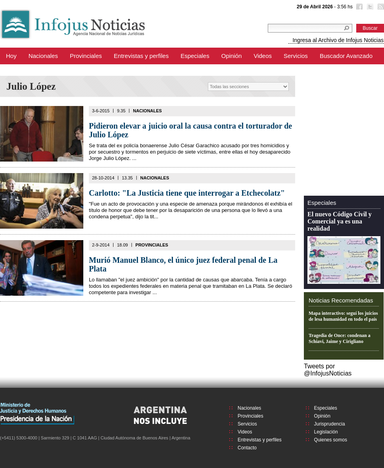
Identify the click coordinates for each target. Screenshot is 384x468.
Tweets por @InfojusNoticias (327, 370)
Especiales (194, 55)
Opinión (231, 55)
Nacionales (43, 55)
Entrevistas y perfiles (141, 55)
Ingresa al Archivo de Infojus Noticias (338, 40)
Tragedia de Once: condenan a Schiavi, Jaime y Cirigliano (340, 338)
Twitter (369, 7)
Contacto (247, 448)
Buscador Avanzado (346, 55)
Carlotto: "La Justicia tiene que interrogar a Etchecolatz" (187, 193)
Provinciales (86, 55)
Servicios (296, 55)
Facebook (359, 7)
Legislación (326, 432)
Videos (262, 55)
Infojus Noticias (79, 24)
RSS (380, 7)
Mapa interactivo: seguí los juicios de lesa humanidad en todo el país (343, 316)
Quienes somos (330, 440)
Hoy (11, 55)
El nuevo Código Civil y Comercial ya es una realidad (339, 221)
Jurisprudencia (329, 424)
